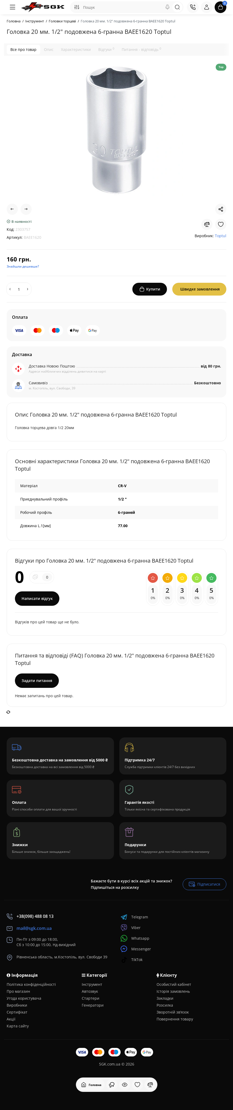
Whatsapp (135, 938)
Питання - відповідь (141, 49)
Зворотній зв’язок (173, 1012)
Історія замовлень (173, 991)
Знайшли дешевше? (23, 266)
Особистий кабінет (174, 984)
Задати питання (37, 680)
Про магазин (18, 991)
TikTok (131, 959)
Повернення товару (175, 1019)
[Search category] (77, 7)
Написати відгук (37, 598)
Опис (49, 49)
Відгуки (106, 49)
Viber (131, 927)
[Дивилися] (111, 1084)
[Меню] (12, 7)
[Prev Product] (12, 209)
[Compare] (206, 224)
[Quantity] (19, 289)
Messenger (136, 949)
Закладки (165, 998)
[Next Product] (26, 209)
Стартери (90, 998)
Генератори (93, 1005)
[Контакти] (193, 7)
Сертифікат (17, 1012)
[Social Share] (220, 209)
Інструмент (92, 984)
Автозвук (90, 991)
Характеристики (76, 49)
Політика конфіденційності (31, 984)
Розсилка (165, 1005)
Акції (11, 1019)
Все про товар (23, 49)
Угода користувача (24, 998)
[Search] (167, 7)
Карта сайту (18, 1025)
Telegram (134, 917)
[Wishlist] (220, 224)
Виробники (17, 1005)
